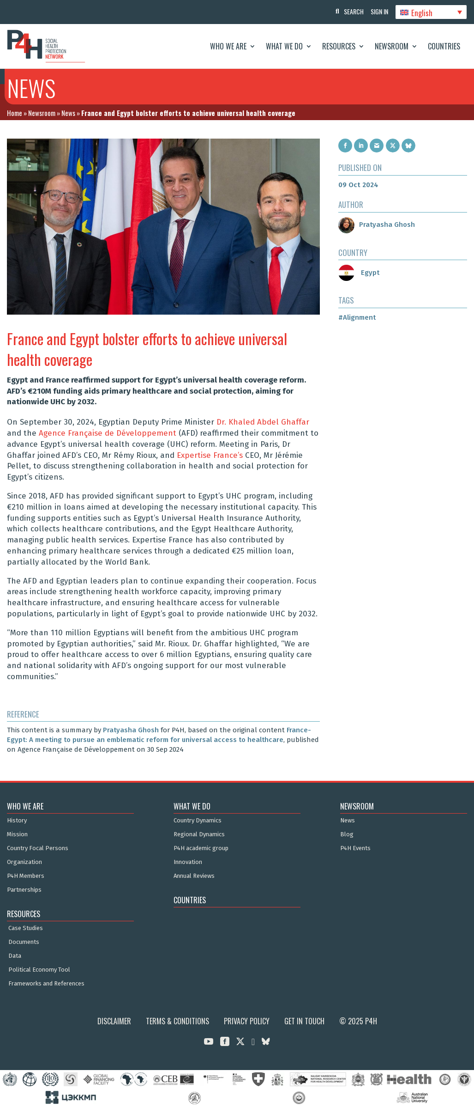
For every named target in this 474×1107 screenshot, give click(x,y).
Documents (23, 942)
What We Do (284, 46)
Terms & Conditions (177, 1021)
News (68, 113)
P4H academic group (201, 848)
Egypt (358, 272)
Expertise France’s (210, 455)
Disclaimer (114, 1021)
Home (14, 113)
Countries (444, 46)
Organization (24, 862)
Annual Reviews (194, 876)
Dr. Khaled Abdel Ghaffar (262, 422)
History (17, 820)
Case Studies (25, 928)
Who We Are (228, 46)
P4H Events (355, 848)
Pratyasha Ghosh (131, 730)
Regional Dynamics (199, 834)
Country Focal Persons (37, 848)
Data (14, 956)
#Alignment (357, 317)
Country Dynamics (198, 820)
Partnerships (24, 890)
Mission (17, 834)
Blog (347, 834)
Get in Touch (304, 1021)
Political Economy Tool (39, 970)
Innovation (188, 862)
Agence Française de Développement (107, 433)
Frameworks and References (46, 983)
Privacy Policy (247, 1021)
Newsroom (391, 46)
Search (349, 11)
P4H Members (25, 876)
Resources (338, 46)
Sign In (377, 11)
